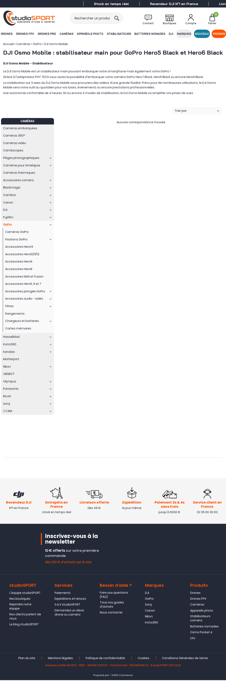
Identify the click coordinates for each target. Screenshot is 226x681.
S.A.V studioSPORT (67, 605)
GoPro (149, 599)
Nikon (149, 617)
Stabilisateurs (119, 33)
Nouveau (202, 33)
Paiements (63, 594)
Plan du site (26, 659)
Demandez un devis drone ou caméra (69, 613)
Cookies (143, 659)
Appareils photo (90, 33)
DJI (171, 33)
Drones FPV (25, 33)
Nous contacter (111, 613)
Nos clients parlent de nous (25, 617)
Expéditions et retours (70, 599)
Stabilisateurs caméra (200, 619)
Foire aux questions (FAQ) (114, 595)
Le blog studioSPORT (24, 625)
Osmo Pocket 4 (201, 633)
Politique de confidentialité (105, 659)
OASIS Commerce (122, 676)
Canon (150, 611)
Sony (148, 605)
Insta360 (151, 623)
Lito (192, 639)
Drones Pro (46, 33)
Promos (219, 33)
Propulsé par (101, 676)
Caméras (66, 33)
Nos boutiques (19, 599)
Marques (184, 33)
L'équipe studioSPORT (25, 594)
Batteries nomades (150, 33)
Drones (6, 33)
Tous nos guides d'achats (112, 605)
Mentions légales (60, 659)
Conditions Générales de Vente (185, 659)
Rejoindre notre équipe (20, 607)
